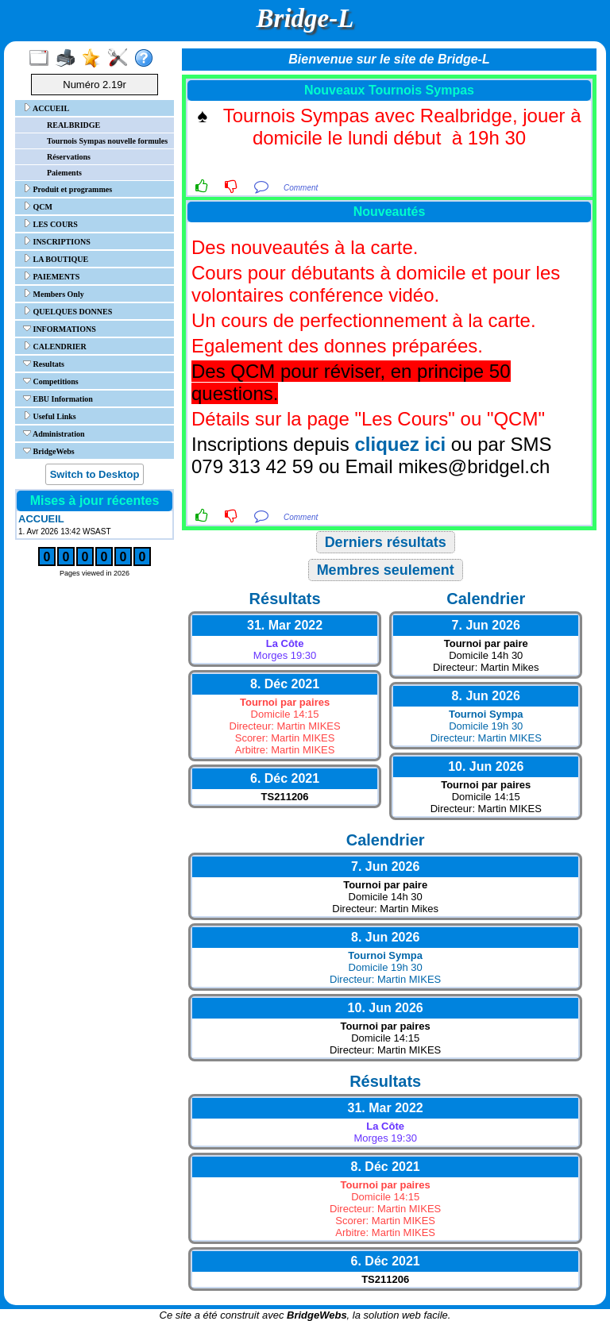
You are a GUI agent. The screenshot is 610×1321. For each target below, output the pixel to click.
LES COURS (50, 224)
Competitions (51, 381)
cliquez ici (400, 444)
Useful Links (49, 416)
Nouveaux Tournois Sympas (389, 90)
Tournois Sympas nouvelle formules (107, 141)
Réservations (69, 156)
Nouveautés (389, 211)
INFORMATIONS (59, 328)
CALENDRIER (55, 346)
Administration (54, 433)
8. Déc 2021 (284, 684)
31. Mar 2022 (284, 625)
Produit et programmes (67, 189)
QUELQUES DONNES (67, 311)
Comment (301, 187)
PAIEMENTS (51, 276)
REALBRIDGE (73, 125)
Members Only (53, 293)
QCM (37, 206)
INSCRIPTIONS (57, 241)
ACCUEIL (46, 108)
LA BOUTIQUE (55, 259)
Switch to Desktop (95, 474)
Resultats (43, 363)
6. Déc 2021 (284, 778)
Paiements (64, 172)
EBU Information (58, 398)
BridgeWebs (49, 451)
